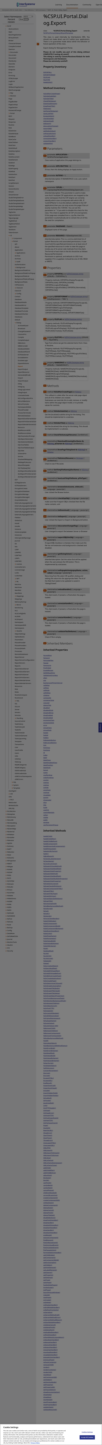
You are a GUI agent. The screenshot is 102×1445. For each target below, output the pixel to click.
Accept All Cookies (87, 1439)
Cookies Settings (87, 1434)
